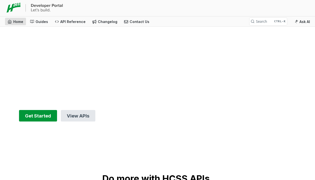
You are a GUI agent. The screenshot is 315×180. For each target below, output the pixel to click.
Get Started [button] (38, 115)
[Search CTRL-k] (268, 21)
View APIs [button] (78, 115)
